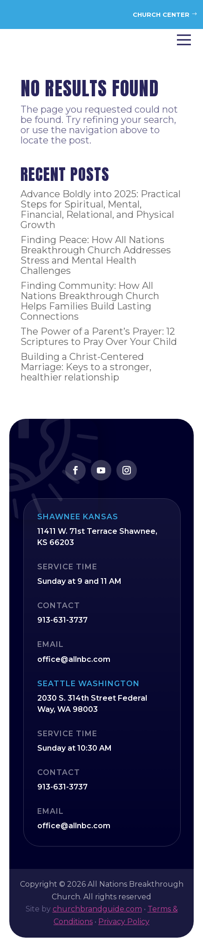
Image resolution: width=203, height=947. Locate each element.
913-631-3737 (62, 620)
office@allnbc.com (73, 659)
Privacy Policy (123, 921)
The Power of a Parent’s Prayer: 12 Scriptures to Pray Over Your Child (98, 336)
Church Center (161, 14)
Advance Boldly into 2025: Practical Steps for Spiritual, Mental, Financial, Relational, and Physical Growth (100, 209)
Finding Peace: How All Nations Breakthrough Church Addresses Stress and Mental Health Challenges (95, 255)
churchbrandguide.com (97, 908)
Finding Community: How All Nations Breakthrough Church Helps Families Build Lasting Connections (89, 301)
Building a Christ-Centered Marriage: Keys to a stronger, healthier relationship (85, 367)
